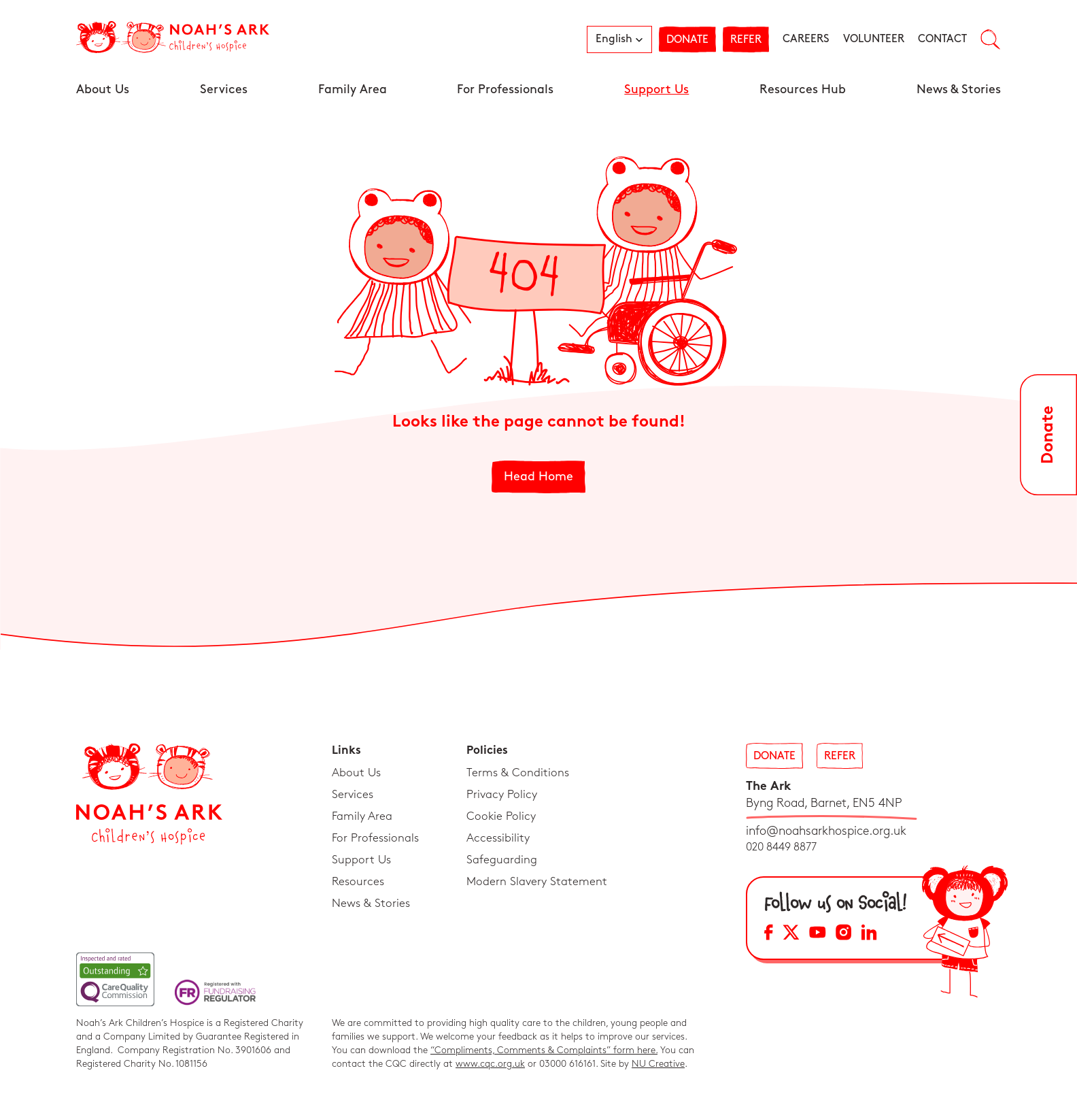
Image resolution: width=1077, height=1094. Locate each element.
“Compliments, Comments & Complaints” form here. (543, 1050)
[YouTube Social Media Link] (817, 934)
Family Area (352, 89)
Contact (942, 39)
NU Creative (658, 1063)
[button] (619, 39)
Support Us (656, 89)
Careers (806, 39)
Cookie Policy (501, 816)
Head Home (538, 476)
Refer (746, 40)
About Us (102, 89)
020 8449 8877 (781, 847)
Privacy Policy (501, 794)
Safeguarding (501, 860)
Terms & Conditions (517, 772)
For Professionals (505, 89)
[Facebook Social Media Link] (768, 934)
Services (223, 89)
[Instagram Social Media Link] (843, 934)
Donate (687, 40)
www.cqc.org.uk (490, 1063)
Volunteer (873, 39)
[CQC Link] (115, 979)
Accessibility (498, 838)
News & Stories (959, 89)
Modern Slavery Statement (536, 881)
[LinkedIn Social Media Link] (869, 934)
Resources (358, 881)
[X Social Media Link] (791, 934)
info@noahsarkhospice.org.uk (826, 831)
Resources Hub (802, 89)
